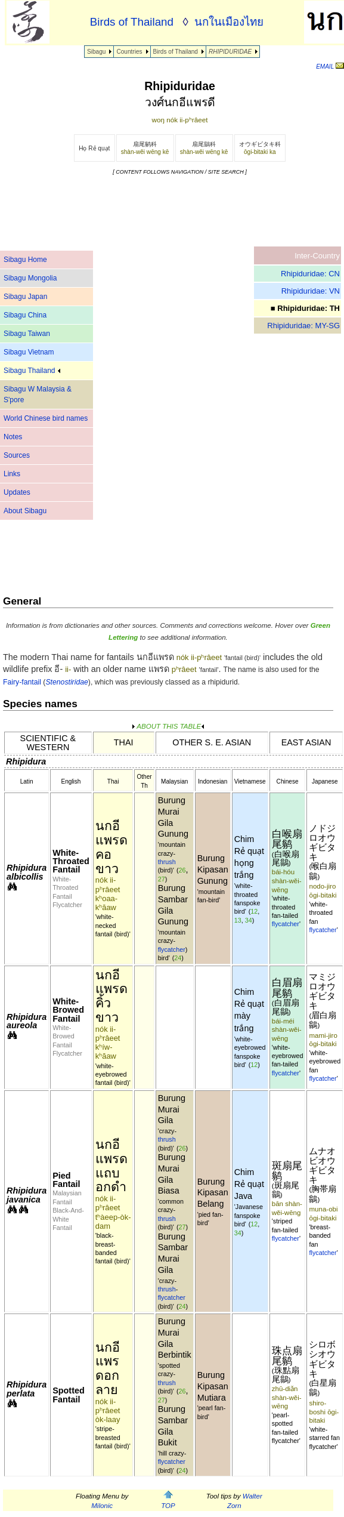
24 (177, 957)
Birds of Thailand (175, 51)
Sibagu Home (25, 259)
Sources (17, 455)
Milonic (102, 1505)
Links (12, 474)
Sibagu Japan (25, 296)
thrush (167, 861)
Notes (13, 437)
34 (248, 920)
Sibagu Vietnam (29, 352)
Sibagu (96, 51)
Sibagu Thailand (32, 370)
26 (181, 870)
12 (254, 911)
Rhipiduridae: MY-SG (303, 325)
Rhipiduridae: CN (310, 273)
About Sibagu (25, 511)
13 (237, 920)
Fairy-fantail (22, 682)
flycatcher (171, 949)
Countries (129, 51)
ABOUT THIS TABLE (168, 726)
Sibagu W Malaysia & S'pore (38, 394)
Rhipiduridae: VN (310, 290)
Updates (17, 492)
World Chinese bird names (46, 418)
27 (161, 879)
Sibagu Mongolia (30, 278)
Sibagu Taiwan (27, 333)
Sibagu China (25, 315)
